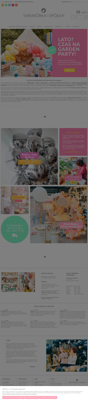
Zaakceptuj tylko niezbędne (14, 397)
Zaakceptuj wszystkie (48, 397)
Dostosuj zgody (32, 397)
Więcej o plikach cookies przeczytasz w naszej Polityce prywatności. (19, 394)
